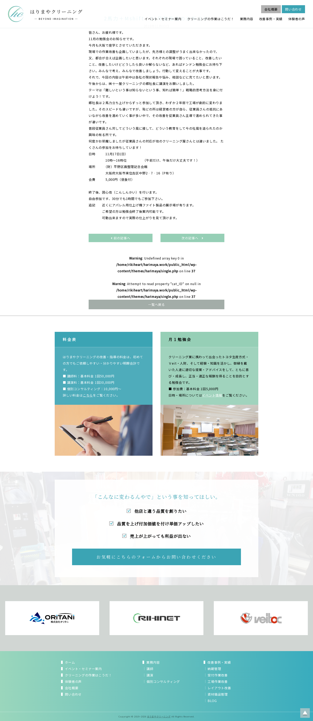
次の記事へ (192, 238)
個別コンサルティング (163, 681)
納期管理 (214, 668)
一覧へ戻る (156, 304)
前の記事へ (120, 238)
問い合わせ (293, 9)
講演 (150, 675)
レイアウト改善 (219, 687)
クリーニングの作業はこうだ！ (210, 18)
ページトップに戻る (305, 713)
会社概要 (271, 9)
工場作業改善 (218, 681)
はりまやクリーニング (159, 716)
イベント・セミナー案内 (163, 18)
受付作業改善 (218, 675)
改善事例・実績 (271, 18)
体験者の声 (296, 18)
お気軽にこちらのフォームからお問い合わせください (156, 557)
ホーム (70, 662)
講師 (150, 668)
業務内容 (246, 18)
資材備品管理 (218, 694)
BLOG (212, 700)
